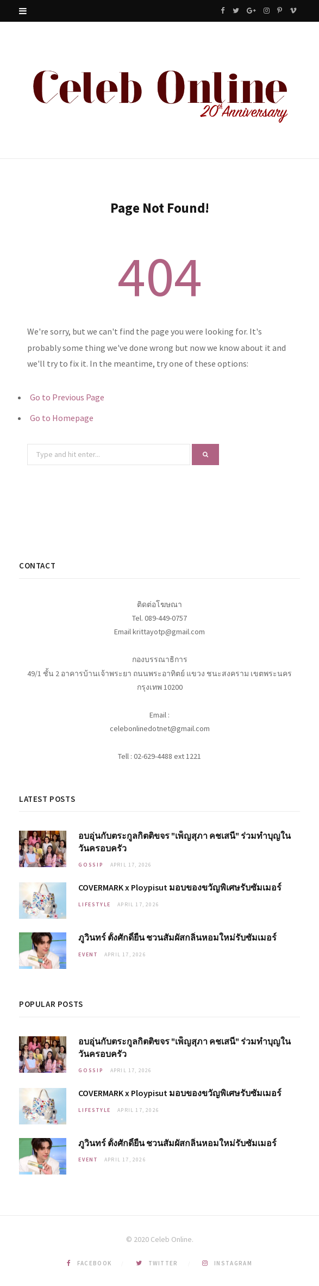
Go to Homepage (61, 417)
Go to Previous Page (67, 397)
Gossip (91, 864)
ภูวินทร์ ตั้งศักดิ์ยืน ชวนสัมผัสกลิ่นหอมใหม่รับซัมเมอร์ (177, 937)
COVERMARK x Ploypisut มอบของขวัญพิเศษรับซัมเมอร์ (180, 887)
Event (88, 954)
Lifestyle (94, 904)
